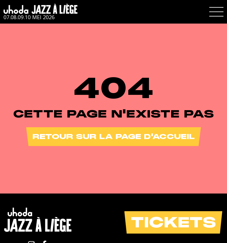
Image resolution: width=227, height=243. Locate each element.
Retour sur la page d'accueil (114, 136)
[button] (216, 11)
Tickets (173, 222)
